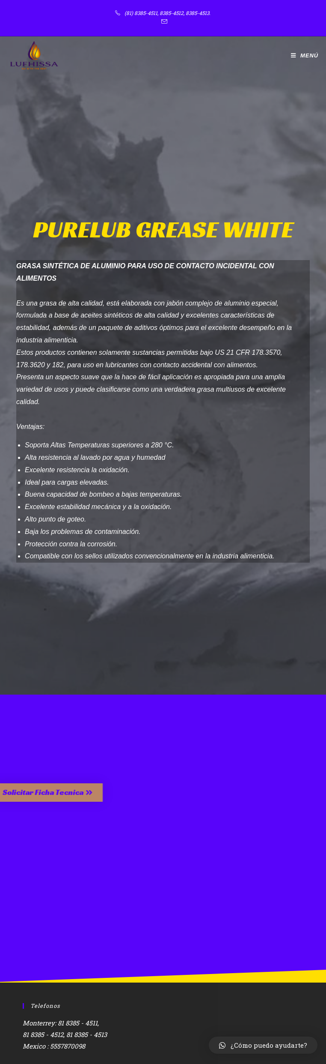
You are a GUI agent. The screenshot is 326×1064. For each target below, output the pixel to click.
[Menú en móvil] (304, 55)
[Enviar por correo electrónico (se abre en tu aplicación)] (163, 22)
